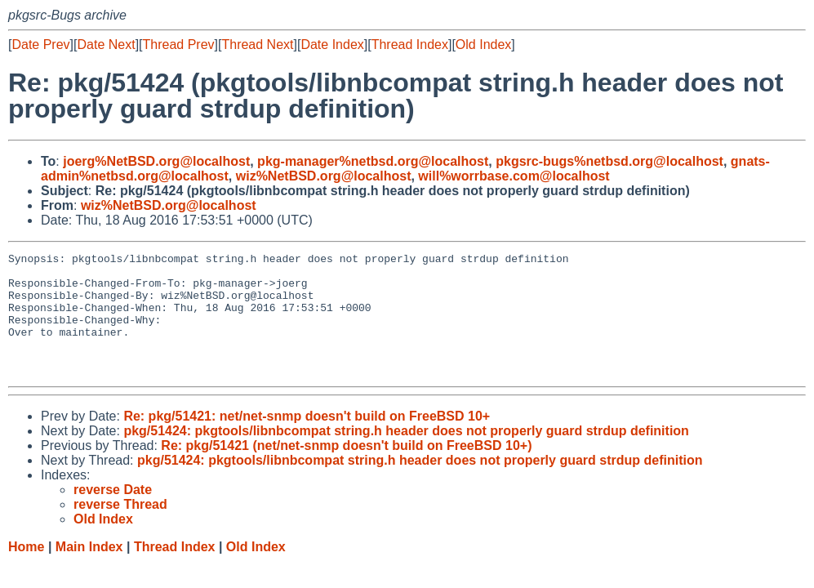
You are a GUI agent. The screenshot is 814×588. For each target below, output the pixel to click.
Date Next (106, 44)
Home (26, 571)
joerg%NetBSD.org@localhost (156, 161)
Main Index (89, 571)
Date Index (331, 44)
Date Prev (40, 44)
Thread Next (257, 44)
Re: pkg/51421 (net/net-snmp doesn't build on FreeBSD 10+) (346, 470)
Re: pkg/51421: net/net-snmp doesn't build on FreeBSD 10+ (306, 441)
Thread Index (409, 44)
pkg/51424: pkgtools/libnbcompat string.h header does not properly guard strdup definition (406, 455)
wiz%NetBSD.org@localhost (323, 176)
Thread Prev (179, 44)
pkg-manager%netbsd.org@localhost (372, 161)
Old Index (483, 44)
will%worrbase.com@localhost (513, 176)
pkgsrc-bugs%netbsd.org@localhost (609, 161)
